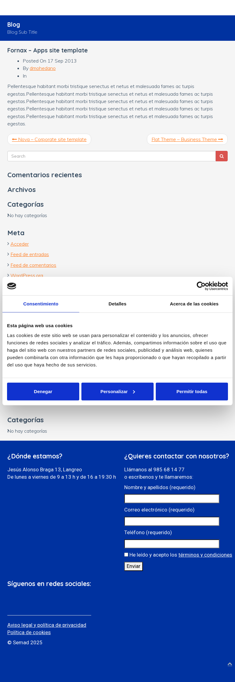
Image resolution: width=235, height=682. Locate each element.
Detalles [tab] (117, 303)
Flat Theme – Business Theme (187, 139)
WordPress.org (26, 275)
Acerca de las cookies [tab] (194, 303)
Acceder (19, 244)
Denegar (43, 391)
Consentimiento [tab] (40, 303)
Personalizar (117, 391)
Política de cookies (29, 632)
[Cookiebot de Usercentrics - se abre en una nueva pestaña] (201, 286)
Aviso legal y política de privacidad (46, 625)
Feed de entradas (29, 254)
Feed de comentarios (33, 265)
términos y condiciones (205, 555)
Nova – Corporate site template (49, 139)
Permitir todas (192, 391)
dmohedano (43, 68)
